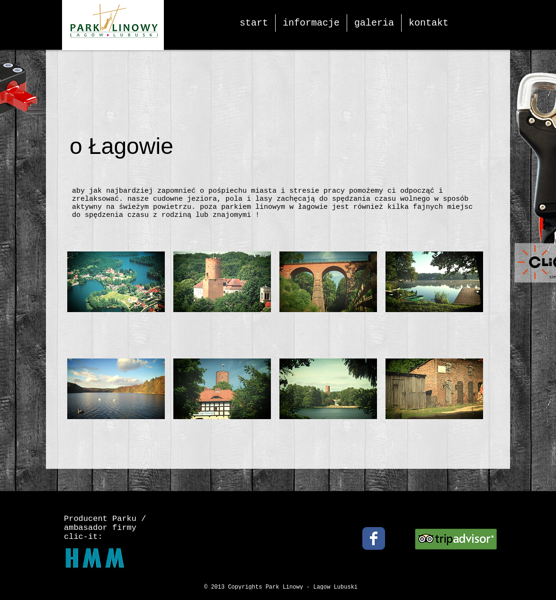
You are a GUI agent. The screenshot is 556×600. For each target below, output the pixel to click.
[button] (116, 300)
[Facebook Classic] (373, 538)
